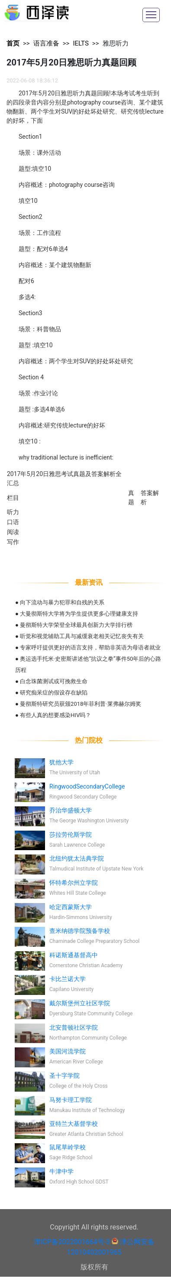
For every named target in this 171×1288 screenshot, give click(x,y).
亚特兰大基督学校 (73, 1123)
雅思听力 (116, 43)
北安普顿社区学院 (73, 1027)
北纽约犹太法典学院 (76, 858)
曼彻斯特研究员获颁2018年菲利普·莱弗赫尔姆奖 (80, 704)
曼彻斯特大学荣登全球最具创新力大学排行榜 (76, 625)
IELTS (80, 43)
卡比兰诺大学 (67, 978)
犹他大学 (61, 762)
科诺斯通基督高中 (73, 955)
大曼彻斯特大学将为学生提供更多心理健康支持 (79, 613)
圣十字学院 (64, 1075)
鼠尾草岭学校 (67, 1147)
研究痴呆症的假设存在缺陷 (53, 692)
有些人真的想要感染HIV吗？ (55, 715)
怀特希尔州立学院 (73, 882)
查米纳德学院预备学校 (79, 930)
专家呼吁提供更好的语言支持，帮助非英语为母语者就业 (90, 647)
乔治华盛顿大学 (70, 810)
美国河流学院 (67, 1051)
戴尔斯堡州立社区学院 (79, 1003)
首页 (12, 43)
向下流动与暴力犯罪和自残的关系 (62, 602)
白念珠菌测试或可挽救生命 (53, 681)
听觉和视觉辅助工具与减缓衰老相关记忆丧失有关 (82, 636)
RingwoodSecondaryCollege (87, 786)
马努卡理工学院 (70, 1099)
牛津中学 (61, 1171)
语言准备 (46, 43)
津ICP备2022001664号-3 (72, 1242)
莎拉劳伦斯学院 (70, 834)
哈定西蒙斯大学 (70, 906)
